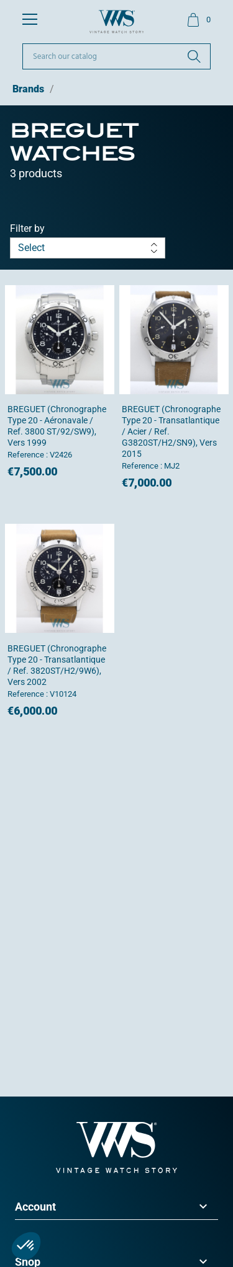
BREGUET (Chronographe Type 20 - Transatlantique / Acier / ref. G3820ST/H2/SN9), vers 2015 (171, 431)
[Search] (116, 56)
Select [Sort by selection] (87, 248)
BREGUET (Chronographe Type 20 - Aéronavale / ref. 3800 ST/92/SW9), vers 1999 (56, 426)
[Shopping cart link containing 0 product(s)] (198, 20)
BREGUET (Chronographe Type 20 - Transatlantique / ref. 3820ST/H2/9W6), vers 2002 (56, 665)
